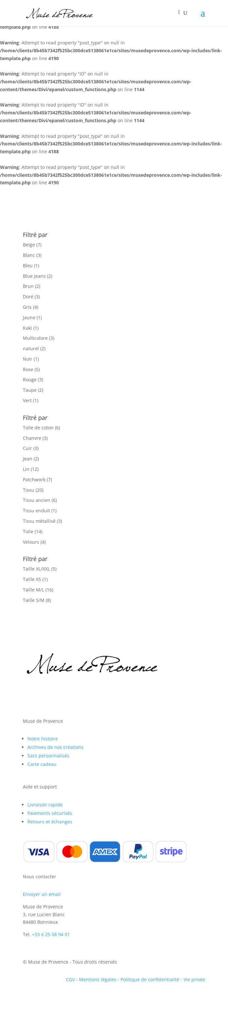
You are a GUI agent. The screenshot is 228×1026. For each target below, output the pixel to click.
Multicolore (35, 338)
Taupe (30, 390)
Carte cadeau (42, 764)
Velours (31, 542)
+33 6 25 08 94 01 (51, 934)
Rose (28, 369)
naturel (31, 348)
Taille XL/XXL (36, 569)
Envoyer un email (42, 894)
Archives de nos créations (55, 747)
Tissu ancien (36, 500)
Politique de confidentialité (150, 979)
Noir (27, 359)
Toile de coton (38, 427)
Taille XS (32, 579)
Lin (26, 469)
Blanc (29, 255)
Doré (28, 296)
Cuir (27, 448)
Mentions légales (97, 979)
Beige (29, 244)
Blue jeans (34, 276)
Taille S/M (33, 600)
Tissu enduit (36, 510)
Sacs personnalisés (48, 756)
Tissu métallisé (39, 521)
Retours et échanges (49, 822)
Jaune (29, 317)
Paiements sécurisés (49, 813)
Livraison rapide (45, 805)
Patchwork (34, 479)
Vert (27, 400)
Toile (28, 531)
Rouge (30, 379)
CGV (70, 979)
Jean (27, 458)
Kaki (27, 328)
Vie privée (194, 979)
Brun (28, 286)
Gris (27, 307)
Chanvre (32, 438)
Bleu (28, 265)
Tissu (28, 490)
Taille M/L (33, 590)
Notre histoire (42, 739)
